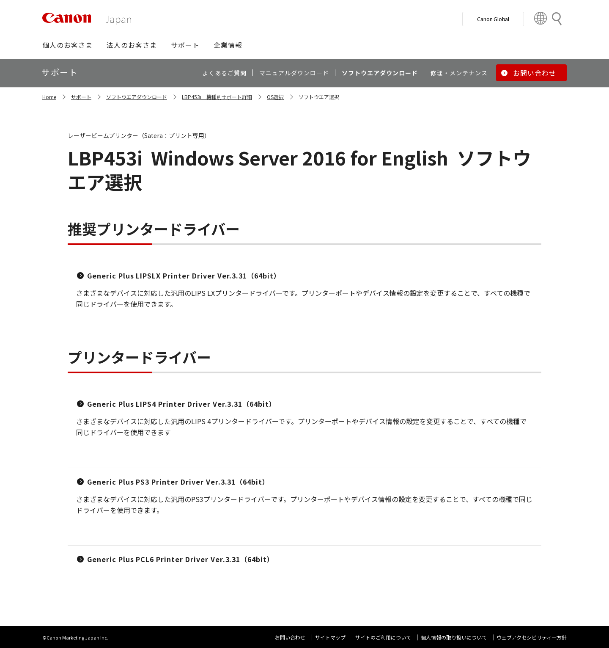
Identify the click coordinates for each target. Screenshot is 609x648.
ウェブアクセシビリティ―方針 (532, 637)
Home (49, 96)
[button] (67, 45)
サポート (81, 96)
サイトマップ (330, 637)
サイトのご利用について (383, 637)
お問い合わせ (290, 637)
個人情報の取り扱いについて (454, 637)
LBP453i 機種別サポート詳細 (217, 96)
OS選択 (275, 96)
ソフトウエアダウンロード (136, 96)
